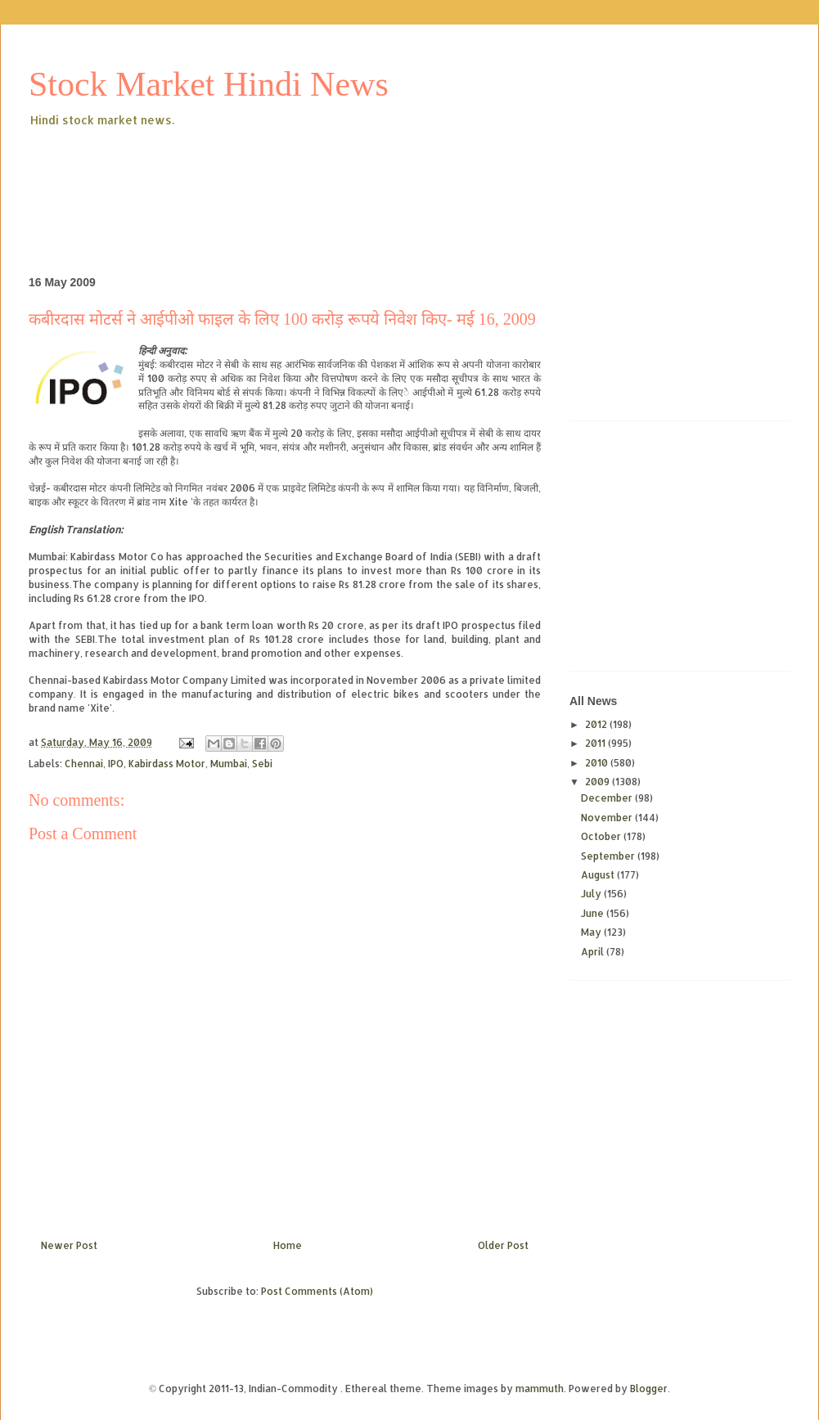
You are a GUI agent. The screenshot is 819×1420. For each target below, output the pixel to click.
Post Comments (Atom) (317, 1291)
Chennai (84, 763)
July (592, 894)
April (593, 952)
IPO (116, 763)
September (609, 856)
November (608, 817)
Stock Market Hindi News (209, 84)
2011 (596, 743)
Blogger (649, 1388)
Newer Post (69, 1245)
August (599, 875)
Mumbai (228, 763)
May (592, 932)
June (593, 913)
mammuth (539, 1388)
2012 (597, 724)
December (608, 798)
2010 (597, 763)
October (602, 836)
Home (287, 1245)
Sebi (262, 763)
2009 (598, 781)
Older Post (503, 1245)
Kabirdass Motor (166, 763)
